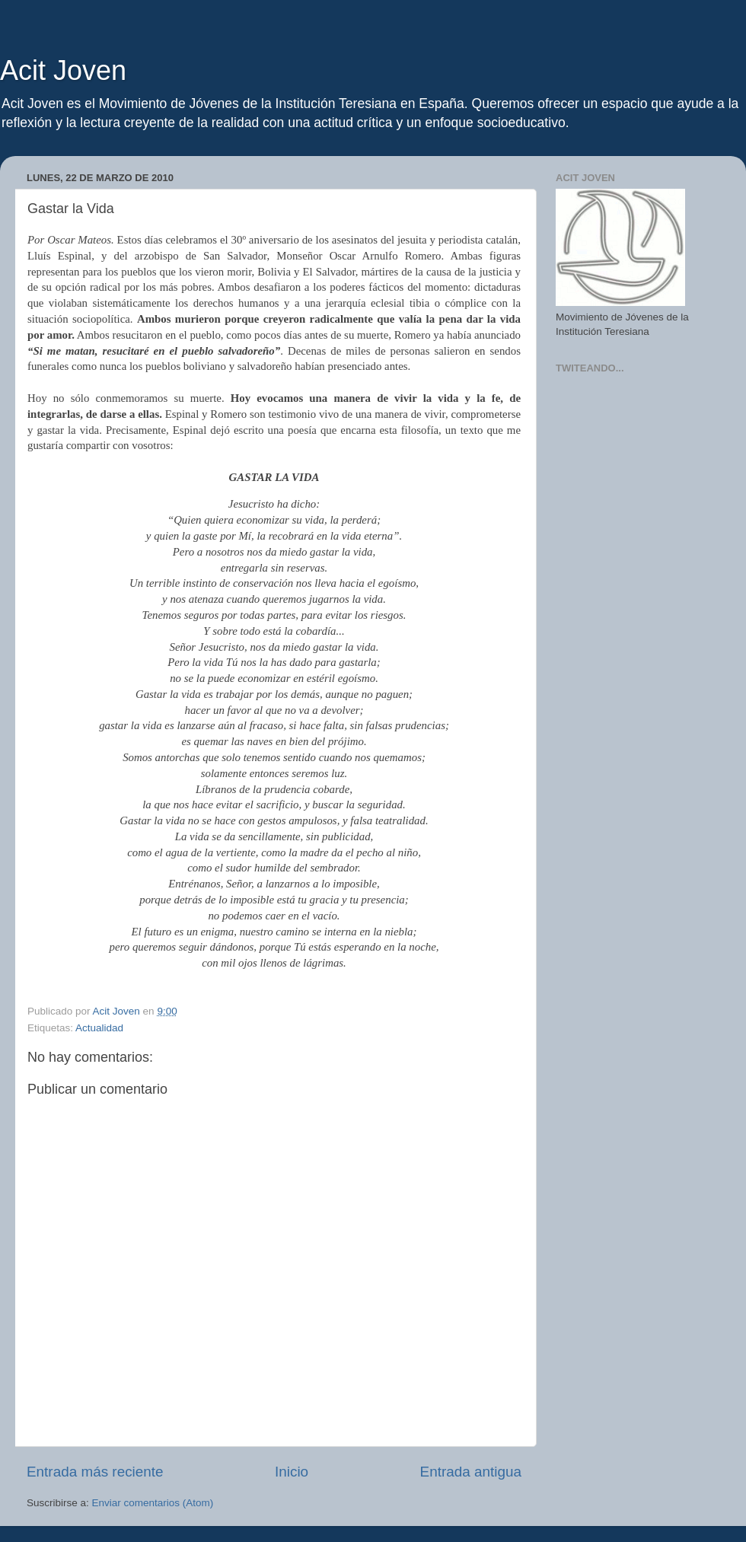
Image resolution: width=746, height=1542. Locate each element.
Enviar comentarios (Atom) (153, 1503)
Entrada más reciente (95, 1472)
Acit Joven (63, 70)
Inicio (291, 1472)
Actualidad (99, 1028)
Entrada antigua (470, 1472)
